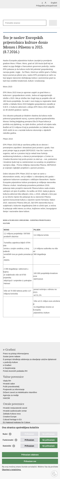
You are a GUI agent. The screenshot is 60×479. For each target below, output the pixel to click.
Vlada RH (7, 381)
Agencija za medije (11, 395)
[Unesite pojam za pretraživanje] (15, 23)
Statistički (7, 446)
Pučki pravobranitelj (11, 386)
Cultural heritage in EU (12, 419)
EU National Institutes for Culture (16, 422)
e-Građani (7, 365)
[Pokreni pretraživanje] (43, 22)
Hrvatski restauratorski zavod (15, 408)
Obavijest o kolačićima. (11, 470)
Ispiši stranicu (4, 332)
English (54, 3)
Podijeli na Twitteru (16, 332)
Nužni (5, 434)
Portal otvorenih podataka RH (15, 371)
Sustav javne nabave (11, 356)
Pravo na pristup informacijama (16, 354)
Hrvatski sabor (9, 384)
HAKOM (6, 398)
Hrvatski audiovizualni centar (15, 411)
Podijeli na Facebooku (10, 332)
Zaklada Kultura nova (12, 414)
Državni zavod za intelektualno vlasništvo (20, 392)
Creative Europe (9, 417)
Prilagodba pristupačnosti (46, 6)
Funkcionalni (8, 440)
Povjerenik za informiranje (13, 389)
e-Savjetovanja (9, 368)
